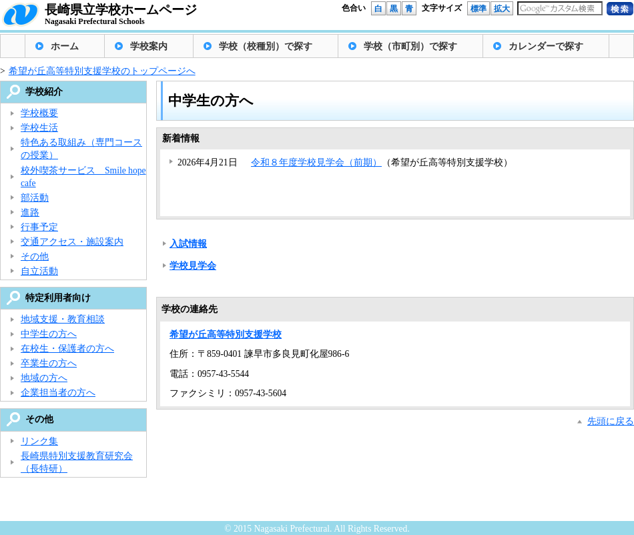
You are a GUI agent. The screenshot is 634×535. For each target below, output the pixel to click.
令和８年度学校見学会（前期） (316, 162)
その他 (35, 256)
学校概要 (39, 113)
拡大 (502, 8)
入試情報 (188, 244)
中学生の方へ (49, 334)
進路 (30, 212)
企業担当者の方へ (58, 393)
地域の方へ (44, 378)
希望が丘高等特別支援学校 (226, 335)
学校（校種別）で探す (265, 46)
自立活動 (39, 271)
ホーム (65, 46)
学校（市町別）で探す (410, 46)
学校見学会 (193, 266)
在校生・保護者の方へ (67, 349)
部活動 (35, 198)
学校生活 (39, 128)
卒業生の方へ (49, 363)
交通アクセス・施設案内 (72, 242)
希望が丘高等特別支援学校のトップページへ (102, 71)
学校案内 (149, 46)
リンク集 (39, 441)
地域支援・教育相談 (63, 319)
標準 (478, 8)
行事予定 (39, 227)
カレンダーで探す (546, 46)
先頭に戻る (610, 421)
